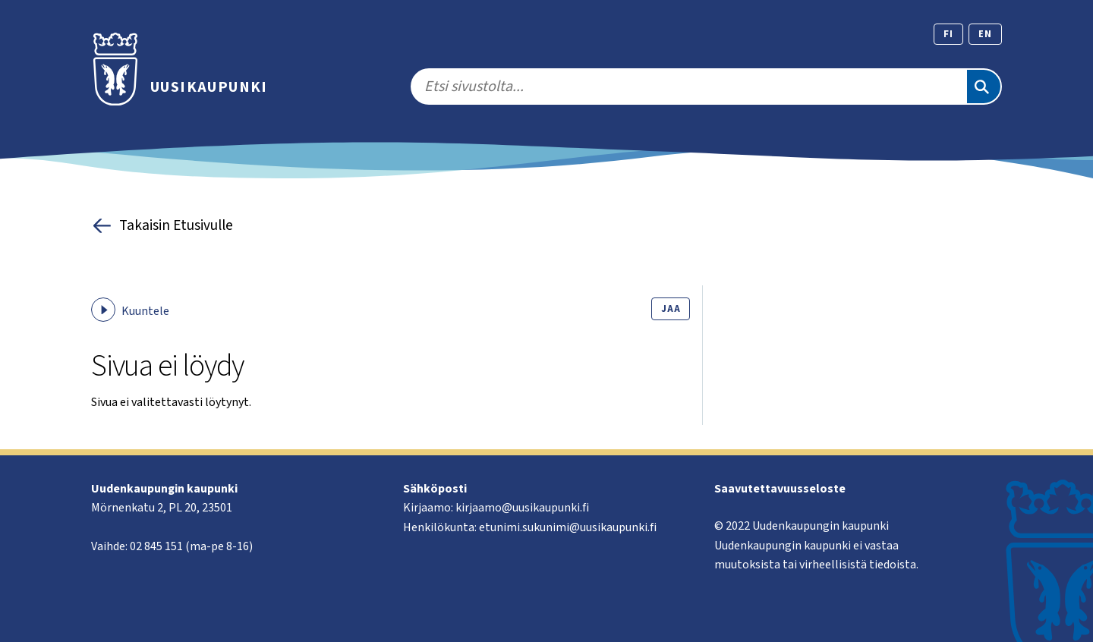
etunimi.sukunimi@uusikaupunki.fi (568, 527)
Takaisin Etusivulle (162, 226)
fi (948, 34)
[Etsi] (983, 86)
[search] (688, 86)
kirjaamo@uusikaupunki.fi (522, 507)
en (985, 34)
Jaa (670, 309)
